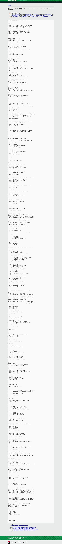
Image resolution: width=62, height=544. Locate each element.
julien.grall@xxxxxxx (15, 16)
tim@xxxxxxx (50, 15)
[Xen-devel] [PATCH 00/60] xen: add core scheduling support (19, 525)
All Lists (10, 5)
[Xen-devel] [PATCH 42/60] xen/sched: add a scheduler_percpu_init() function (24, 528)
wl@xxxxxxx (35, 14)
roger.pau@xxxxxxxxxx (46, 16)
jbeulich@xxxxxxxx (24, 16)
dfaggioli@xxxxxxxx (34, 16)
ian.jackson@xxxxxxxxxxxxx (41, 15)
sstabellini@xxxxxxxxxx (28, 14)
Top (8, 5)
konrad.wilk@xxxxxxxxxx (48, 14)
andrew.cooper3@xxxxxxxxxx (29, 15)
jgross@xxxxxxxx (17, 14)
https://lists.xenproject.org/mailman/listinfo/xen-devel (17, 522)
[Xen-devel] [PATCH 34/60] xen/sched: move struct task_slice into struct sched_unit (24, 527)
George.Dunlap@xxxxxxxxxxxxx (16, 15)
